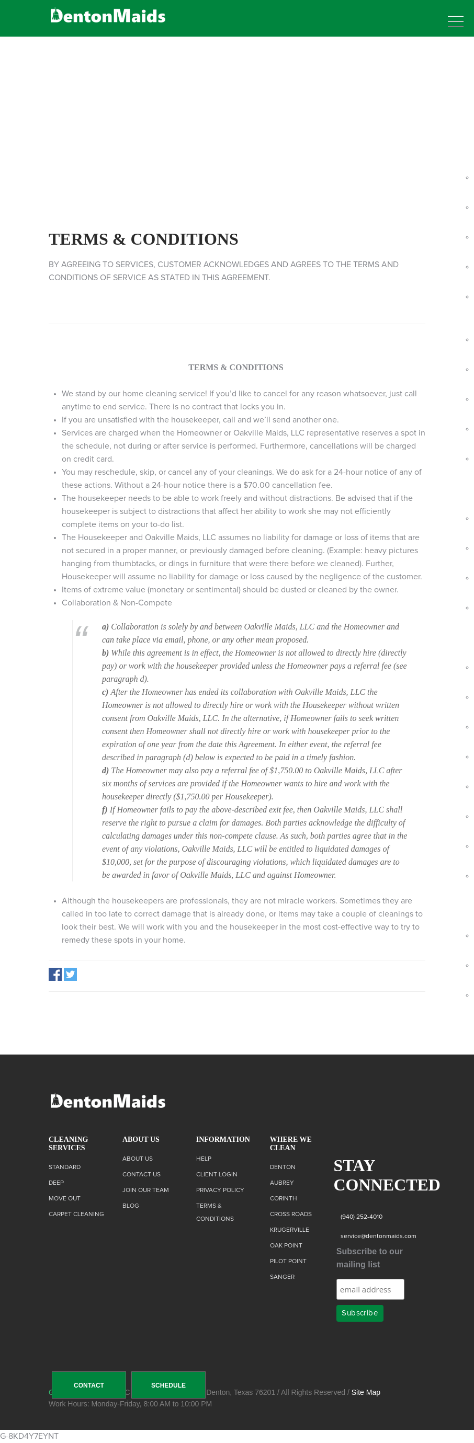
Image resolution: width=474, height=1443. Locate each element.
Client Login (217, 1175)
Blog (130, 1206)
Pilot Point (288, 1261)
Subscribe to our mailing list (369, 1258)
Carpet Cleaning (76, 1214)
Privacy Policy (220, 1190)
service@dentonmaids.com (378, 1236)
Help (203, 1159)
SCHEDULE (168, 1385)
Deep (56, 1183)
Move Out (65, 1199)
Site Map (366, 1392)
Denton (283, 1167)
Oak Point (286, 1246)
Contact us (141, 1175)
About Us (137, 1159)
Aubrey (282, 1183)
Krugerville (289, 1230)
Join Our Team (145, 1190)
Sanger (282, 1277)
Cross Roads (291, 1214)
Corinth (283, 1199)
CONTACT (89, 1385)
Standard (65, 1167)
